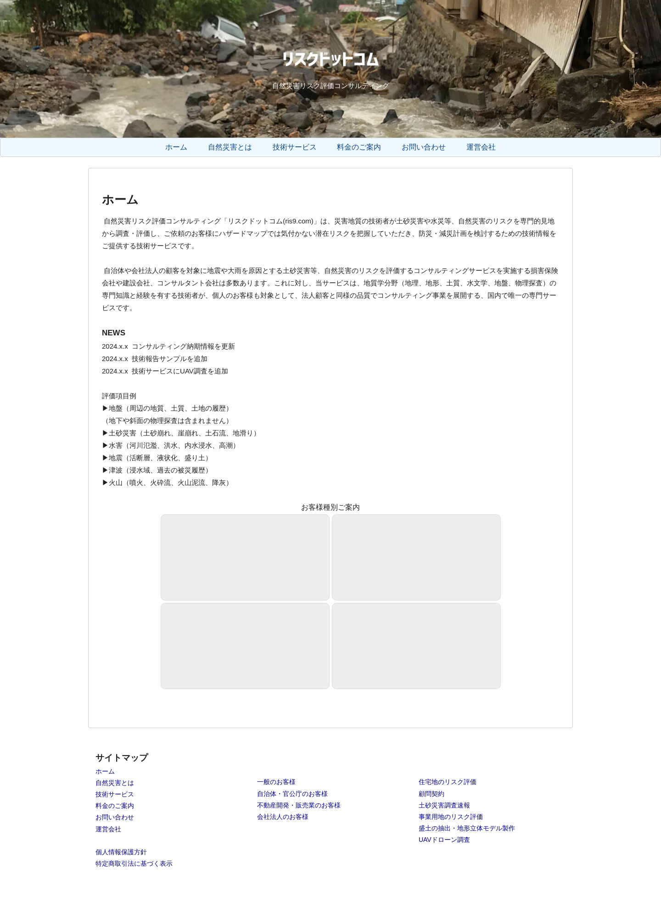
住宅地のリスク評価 (447, 781)
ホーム (105, 771)
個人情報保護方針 (121, 852)
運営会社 (108, 829)
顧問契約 (431, 793)
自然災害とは (114, 782)
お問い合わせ (114, 817)
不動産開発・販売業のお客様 (299, 805)
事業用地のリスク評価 (451, 816)
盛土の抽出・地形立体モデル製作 (467, 828)
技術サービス (114, 794)
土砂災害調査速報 (444, 805)
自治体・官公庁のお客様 (292, 793)
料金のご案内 (114, 805)
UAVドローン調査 (444, 839)
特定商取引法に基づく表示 (134, 863)
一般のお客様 (276, 781)
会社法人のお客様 (282, 816)
